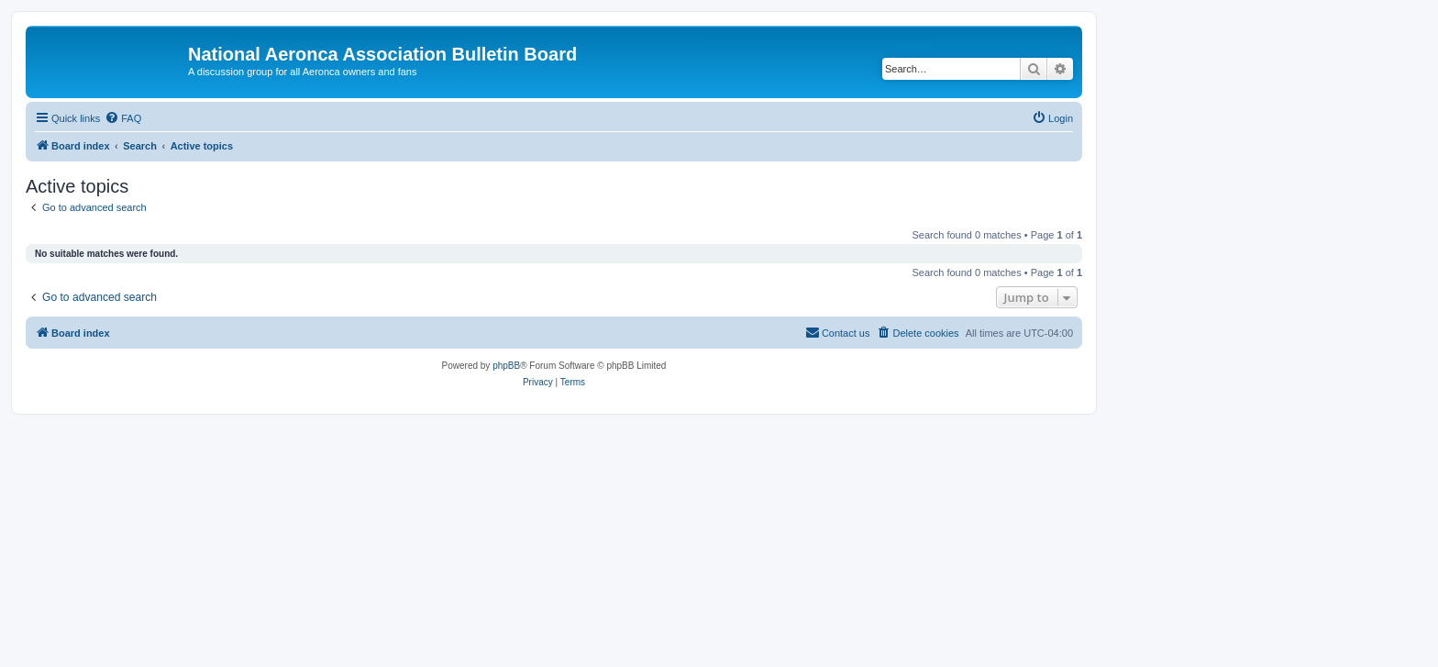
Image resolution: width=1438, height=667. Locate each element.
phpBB (506, 366)
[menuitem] (123, 118)
